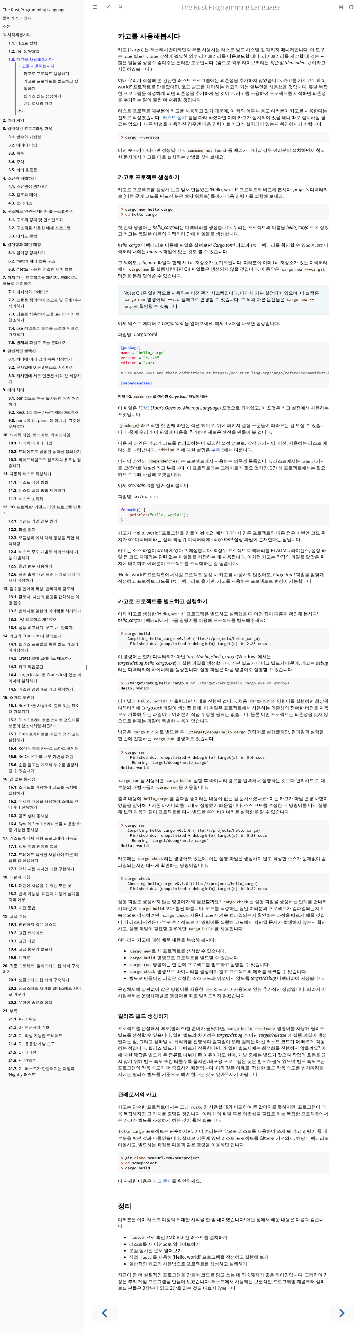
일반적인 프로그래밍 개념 (28, 128)
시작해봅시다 (17, 34)
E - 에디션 (22, 1052)
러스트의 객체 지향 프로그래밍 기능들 (40, 838)
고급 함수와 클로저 (30, 949)
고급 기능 (14, 916)
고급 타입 (21, 941)
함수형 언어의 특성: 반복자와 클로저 (38, 588)
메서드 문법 (22, 236)
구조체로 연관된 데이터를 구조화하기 (38, 211)
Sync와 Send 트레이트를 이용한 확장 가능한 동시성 (44, 826)
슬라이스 (20, 203)
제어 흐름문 (22, 169)
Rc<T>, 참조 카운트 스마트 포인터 (43, 748)
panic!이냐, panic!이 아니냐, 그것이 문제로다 (44, 423)
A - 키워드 (22, 1019)
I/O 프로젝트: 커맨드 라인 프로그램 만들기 (42, 509)
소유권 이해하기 (19, 178)
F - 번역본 (22, 1060)
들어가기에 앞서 (17, 18)
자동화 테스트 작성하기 (27, 473)
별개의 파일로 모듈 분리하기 (37, 342)
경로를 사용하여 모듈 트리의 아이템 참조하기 (44, 316)
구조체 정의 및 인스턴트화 (35, 219)
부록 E (217, 450)
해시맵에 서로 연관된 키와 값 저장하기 (44, 378)
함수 (16, 153)
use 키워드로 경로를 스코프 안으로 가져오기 (43, 331)
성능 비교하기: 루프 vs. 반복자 (40, 627)
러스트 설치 (22, 43)
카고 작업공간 (25, 666)
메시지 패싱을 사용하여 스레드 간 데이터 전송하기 (43, 804)
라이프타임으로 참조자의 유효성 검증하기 (44, 462)
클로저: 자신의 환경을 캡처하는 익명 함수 (43, 599)
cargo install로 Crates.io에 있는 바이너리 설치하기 (44, 677)
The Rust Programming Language (34, 9)
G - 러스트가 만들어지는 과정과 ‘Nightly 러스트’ (41, 1071)
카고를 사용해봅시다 (30, 59)
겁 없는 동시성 (19, 779)
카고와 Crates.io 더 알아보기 (32, 635)
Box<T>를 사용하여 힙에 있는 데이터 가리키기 (44, 708)
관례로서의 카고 (38, 103)
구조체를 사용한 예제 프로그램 (39, 227)
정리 (22, 111)
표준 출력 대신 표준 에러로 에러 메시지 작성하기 (44, 577)
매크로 (19, 957)
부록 (10, 1010)
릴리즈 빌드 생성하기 (42, 96)
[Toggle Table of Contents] (95, 7)
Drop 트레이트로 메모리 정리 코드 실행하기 (44, 736)
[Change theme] (108, 7)
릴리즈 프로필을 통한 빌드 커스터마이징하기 (43, 647)
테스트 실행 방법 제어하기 (36, 490)
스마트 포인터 (18, 697)
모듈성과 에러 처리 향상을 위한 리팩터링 (43, 540)
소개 (7, 26)
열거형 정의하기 (26, 252)
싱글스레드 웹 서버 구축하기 (38, 979)
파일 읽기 (21, 529)
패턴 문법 (21, 907)
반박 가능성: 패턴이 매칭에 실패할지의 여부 (43, 896)
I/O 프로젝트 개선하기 (33, 619)
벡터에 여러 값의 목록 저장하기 (40, 359)
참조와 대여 (22, 194)
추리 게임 (13, 120)
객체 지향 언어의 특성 (32, 846)
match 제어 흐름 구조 (31, 261)
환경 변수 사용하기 (30, 566)
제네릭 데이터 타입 (30, 443)
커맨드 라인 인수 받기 (32, 521)
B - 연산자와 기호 (29, 1027)
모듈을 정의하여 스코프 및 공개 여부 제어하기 (44, 302)
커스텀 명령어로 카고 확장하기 (40, 689)
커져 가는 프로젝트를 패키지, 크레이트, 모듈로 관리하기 (40, 280)
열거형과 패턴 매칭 (22, 244)
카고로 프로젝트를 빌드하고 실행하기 (51, 84)
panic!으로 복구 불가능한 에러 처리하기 (44, 401)
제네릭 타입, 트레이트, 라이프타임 (36, 434)
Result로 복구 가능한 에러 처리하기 (44, 412)
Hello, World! (24, 51)
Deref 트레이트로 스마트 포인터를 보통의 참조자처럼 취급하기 (44, 722)
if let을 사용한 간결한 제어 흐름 (40, 269)
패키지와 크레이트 (28, 291)
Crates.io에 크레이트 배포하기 (40, 658)
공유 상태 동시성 (28, 815)
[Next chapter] (341, 1313)
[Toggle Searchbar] (120, 7)
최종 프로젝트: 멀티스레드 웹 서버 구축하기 (41, 968)
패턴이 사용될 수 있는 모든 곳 (39, 885)
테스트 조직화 (25, 498)
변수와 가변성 (24, 136)
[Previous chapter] (105, 1313)
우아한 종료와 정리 (30, 1002)
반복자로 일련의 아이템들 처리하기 (44, 610)
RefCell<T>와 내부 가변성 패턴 (40, 756)
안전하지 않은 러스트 (32, 924)
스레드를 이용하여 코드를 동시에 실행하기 (42, 790)
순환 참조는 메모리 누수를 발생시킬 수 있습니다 (43, 767)
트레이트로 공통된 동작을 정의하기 (44, 451)
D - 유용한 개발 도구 (31, 1043)
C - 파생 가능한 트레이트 (35, 1035)
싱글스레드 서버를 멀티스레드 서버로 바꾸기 (44, 991)
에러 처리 (13, 389)
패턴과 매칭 (16, 877)
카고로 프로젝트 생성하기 (46, 73)
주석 (16, 161)
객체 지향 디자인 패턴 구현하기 (41, 868)
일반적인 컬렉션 (19, 350)
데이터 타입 (22, 145)
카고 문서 (162, 1181)
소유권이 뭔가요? (27, 186)
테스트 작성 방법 (28, 482)
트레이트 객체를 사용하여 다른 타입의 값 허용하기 (43, 857)
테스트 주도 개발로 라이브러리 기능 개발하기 (43, 554)
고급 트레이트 (25, 932)
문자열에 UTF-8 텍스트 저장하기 (41, 367)
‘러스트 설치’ (174, 117)
